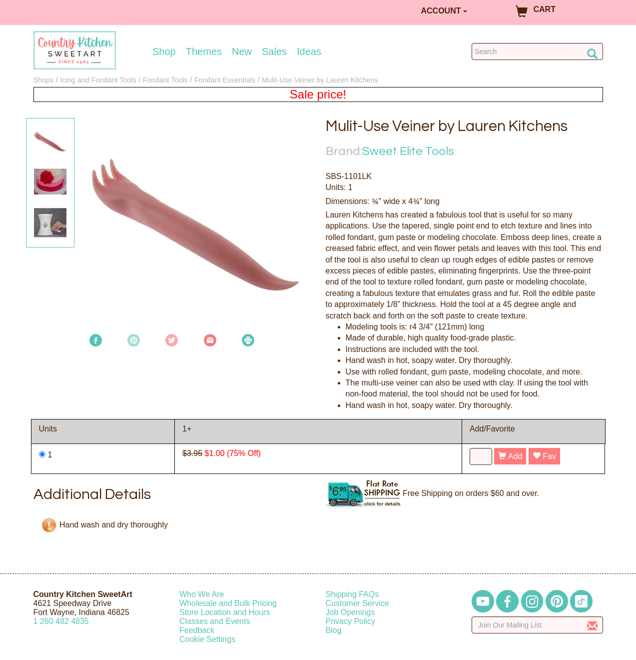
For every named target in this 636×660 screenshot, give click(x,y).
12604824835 (61, 621)
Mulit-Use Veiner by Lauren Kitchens (320, 80)
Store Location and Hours (224, 612)
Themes (204, 51)
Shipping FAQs (352, 594)
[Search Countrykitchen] (537, 51)
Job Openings (350, 612)
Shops (43, 80)
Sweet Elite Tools (408, 151)
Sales (274, 51)
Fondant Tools (165, 80)
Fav (544, 456)
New (242, 51)
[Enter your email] (537, 625)
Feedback (196, 630)
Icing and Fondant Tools (98, 80)
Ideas (309, 51)
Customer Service (357, 603)
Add (510, 456)
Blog (334, 630)
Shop (164, 51)
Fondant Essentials (224, 80)
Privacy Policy (351, 621)
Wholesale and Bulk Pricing (228, 603)
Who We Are (201, 594)
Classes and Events (214, 621)
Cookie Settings (207, 639)
